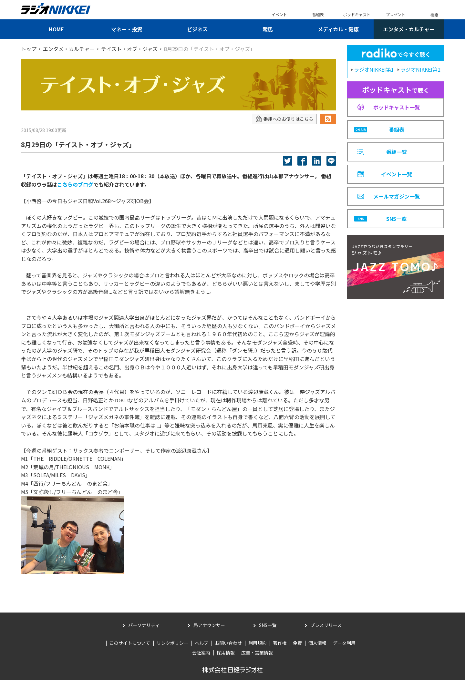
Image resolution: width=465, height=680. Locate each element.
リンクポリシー (172, 643)
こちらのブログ (75, 184)
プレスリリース (326, 625)
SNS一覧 (267, 625)
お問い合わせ (228, 643)
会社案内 (201, 652)
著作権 (279, 643)
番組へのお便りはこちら (284, 119)
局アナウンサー (209, 625)
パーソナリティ (144, 625)
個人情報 (317, 643)
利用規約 (257, 643)
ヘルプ (201, 643)
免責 (297, 643)
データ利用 (344, 643)
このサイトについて (129, 643)
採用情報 (226, 652)
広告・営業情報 (257, 652)
